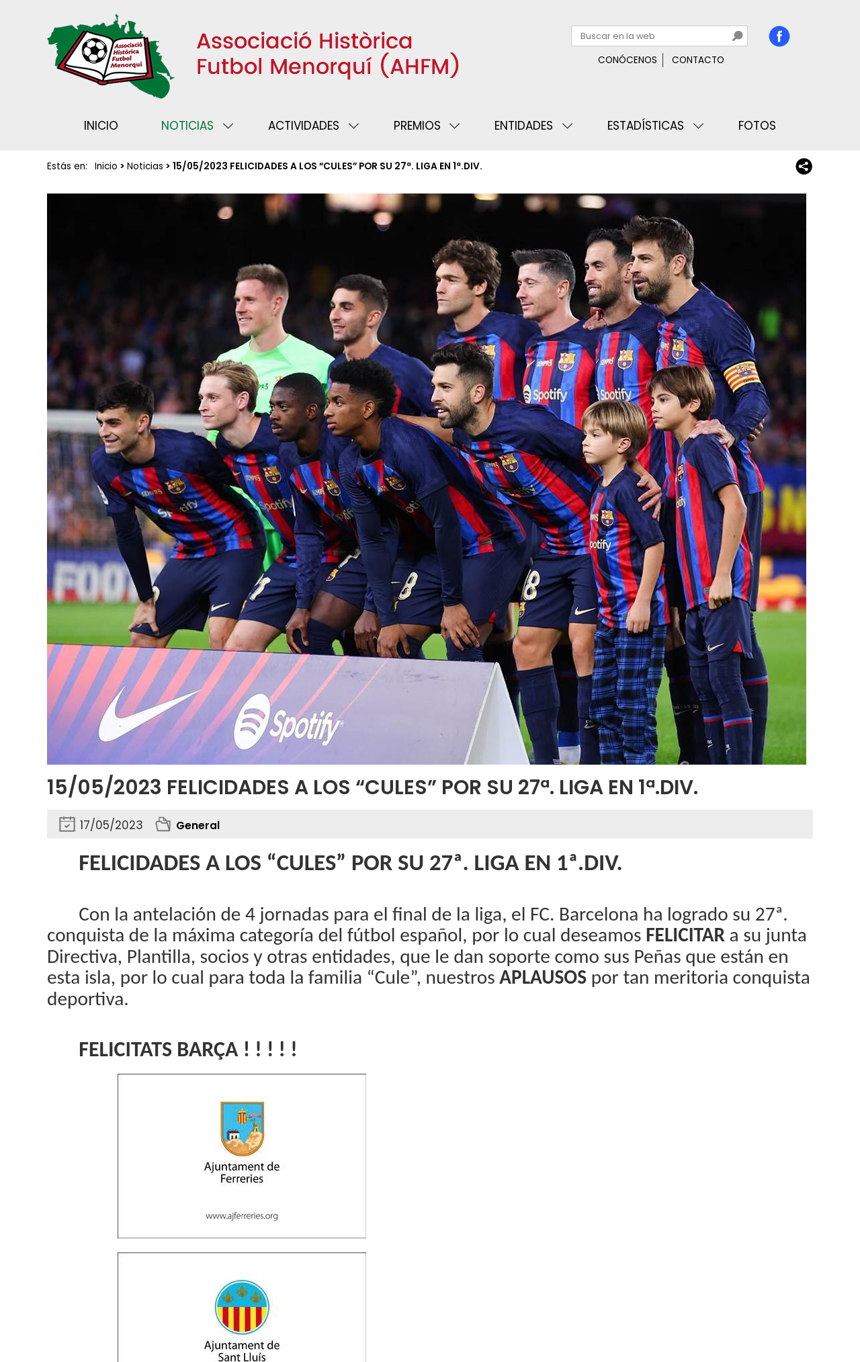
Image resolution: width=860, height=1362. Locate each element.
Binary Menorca (775, 1311)
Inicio (101, 126)
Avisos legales (197, 1311)
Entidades (523, 126)
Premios (417, 126)
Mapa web (269, 1311)
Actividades (303, 126)
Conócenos (627, 60)
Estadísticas (645, 126)
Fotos (757, 126)
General (200, 825)
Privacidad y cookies (101, 1311)
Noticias (187, 126)
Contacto (698, 60)
